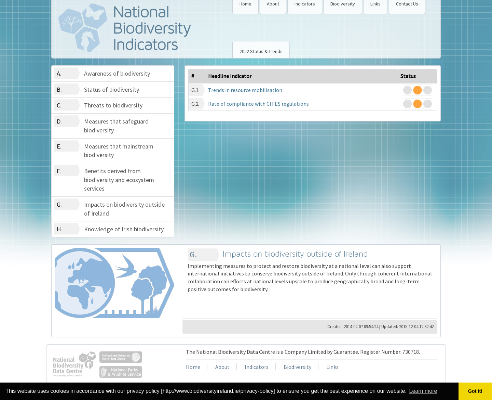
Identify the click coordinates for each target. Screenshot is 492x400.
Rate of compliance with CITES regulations (258, 103)
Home (245, 4)
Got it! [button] (475, 391)
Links (375, 4)
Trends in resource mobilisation (245, 90)
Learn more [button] (423, 391)
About (273, 4)
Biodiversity (342, 4)
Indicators (305, 4)
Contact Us (407, 4)
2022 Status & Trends (261, 51)
